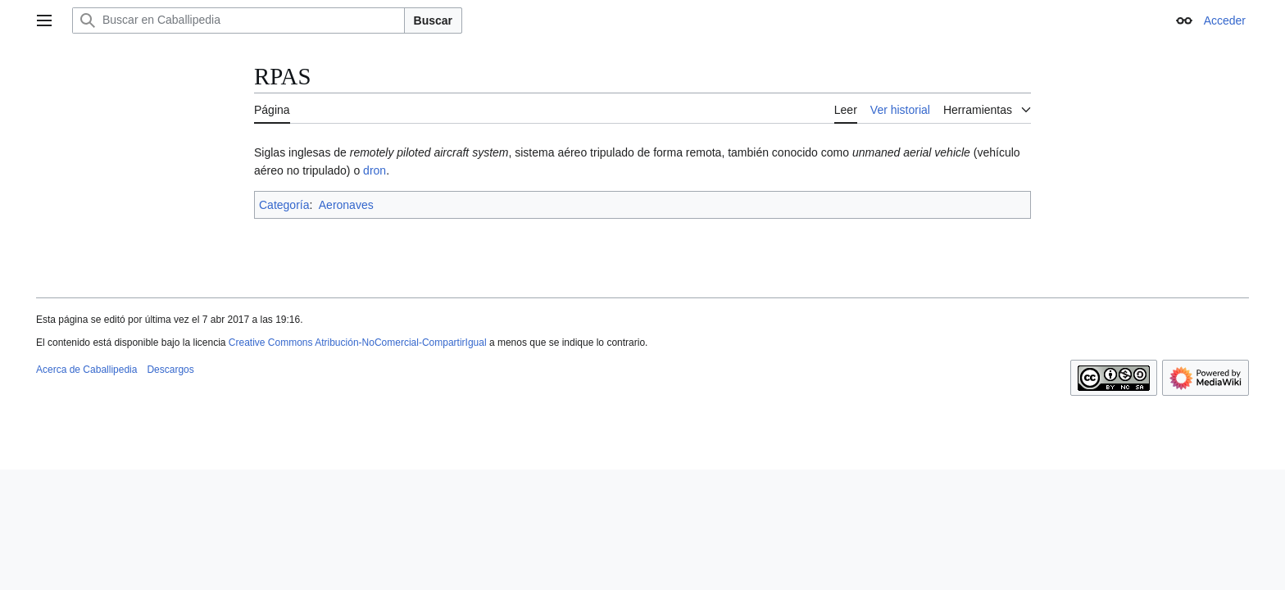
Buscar (433, 20)
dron (374, 170)
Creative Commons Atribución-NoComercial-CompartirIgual (358, 342)
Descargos (170, 369)
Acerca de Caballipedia (86, 369)
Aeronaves (346, 204)
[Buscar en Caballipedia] (238, 20)
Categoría (284, 204)
